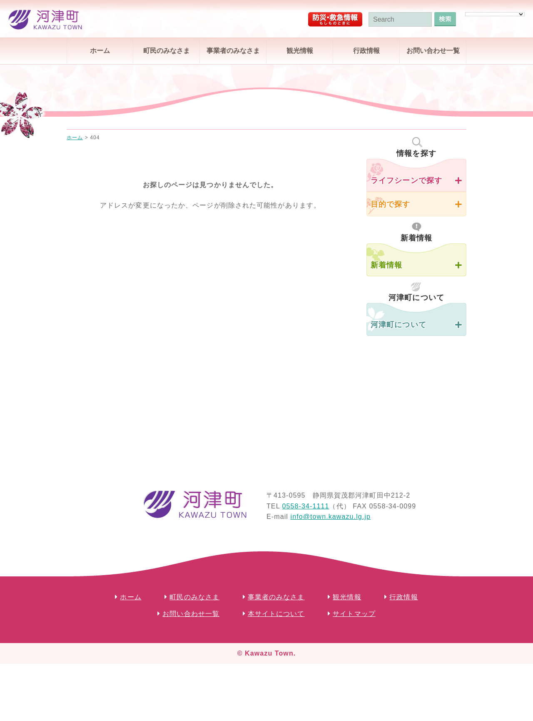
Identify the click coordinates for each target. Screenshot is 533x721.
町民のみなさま (166, 50)
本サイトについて (276, 613)
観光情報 (299, 50)
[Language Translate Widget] (495, 14)
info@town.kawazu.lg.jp (330, 516)
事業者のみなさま (233, 50)
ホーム (100, 50)
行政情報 (366, 50)
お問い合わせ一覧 (433, 50)
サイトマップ (354, 613)
